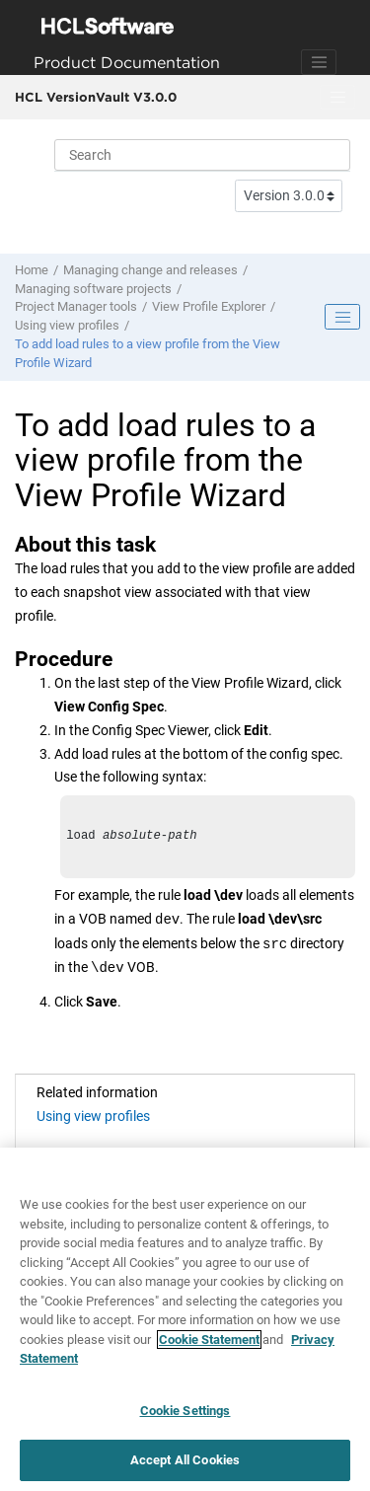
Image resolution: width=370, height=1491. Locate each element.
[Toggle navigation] (318, 62)
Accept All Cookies (185, 1462)
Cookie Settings (185, 1413)
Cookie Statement (209, 1342)
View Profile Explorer (208, 306)
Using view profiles (67, 325)
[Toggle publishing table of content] (342, 317)
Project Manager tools (76, 306)
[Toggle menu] (337, 98)
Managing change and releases (150, 269)
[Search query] (202, 155)
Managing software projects (93, 288)
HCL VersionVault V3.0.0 (96, 97)
